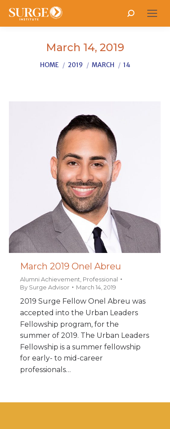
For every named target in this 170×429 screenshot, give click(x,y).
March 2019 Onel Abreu (70, 266)
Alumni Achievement (50, 279)
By (44, 287)
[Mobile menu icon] (152, 13)
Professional (100, 279)
